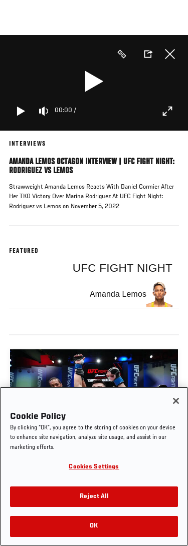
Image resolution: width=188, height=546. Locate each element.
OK (94, 526)
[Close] (176, 401)
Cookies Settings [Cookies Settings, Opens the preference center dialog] (94, 467)
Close (170, 54)
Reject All (94, 496)
